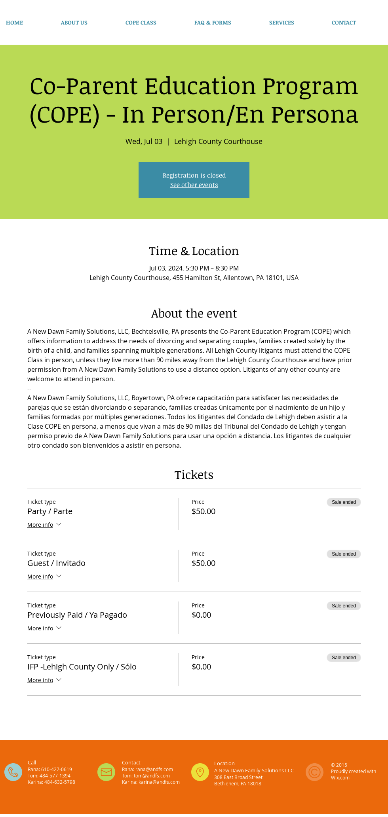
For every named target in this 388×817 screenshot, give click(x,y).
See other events (194, 184)
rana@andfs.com (154, 769)
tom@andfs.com (152, 775)
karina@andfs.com (159, 782)
